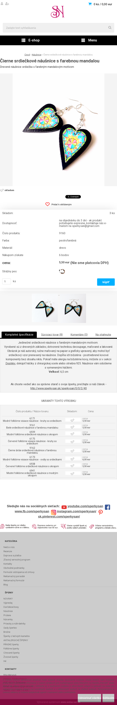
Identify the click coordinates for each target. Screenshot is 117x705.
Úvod (27, 54)
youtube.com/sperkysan (85, 506)
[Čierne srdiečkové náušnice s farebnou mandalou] (58, 129)
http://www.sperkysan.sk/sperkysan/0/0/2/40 (58, 388)
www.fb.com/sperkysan (32, 511)
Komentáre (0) (79, 334)
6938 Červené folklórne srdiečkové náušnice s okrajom (32, 465)
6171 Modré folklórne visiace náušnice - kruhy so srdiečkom (32, 419)
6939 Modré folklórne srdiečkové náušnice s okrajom (32, 433)
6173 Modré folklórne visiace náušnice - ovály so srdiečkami (32, 458)
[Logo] (58, 11)
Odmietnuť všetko (89, 698)
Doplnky (10, 363)
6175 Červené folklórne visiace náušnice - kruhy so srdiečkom (32, 441)
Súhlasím (108, 698)
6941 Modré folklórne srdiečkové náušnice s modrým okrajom (32, 473)
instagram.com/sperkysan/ (76, 511)
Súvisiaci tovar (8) (52, 334)
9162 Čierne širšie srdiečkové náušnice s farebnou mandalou (32, 450)
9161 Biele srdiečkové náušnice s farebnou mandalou (32, 426)
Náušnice (36, 54)
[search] (110, 28)
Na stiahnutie (103, 334)
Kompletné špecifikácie (19, 334)
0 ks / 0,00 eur (103, 4)
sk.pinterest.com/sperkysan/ (59, 516)
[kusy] (6, 281)
